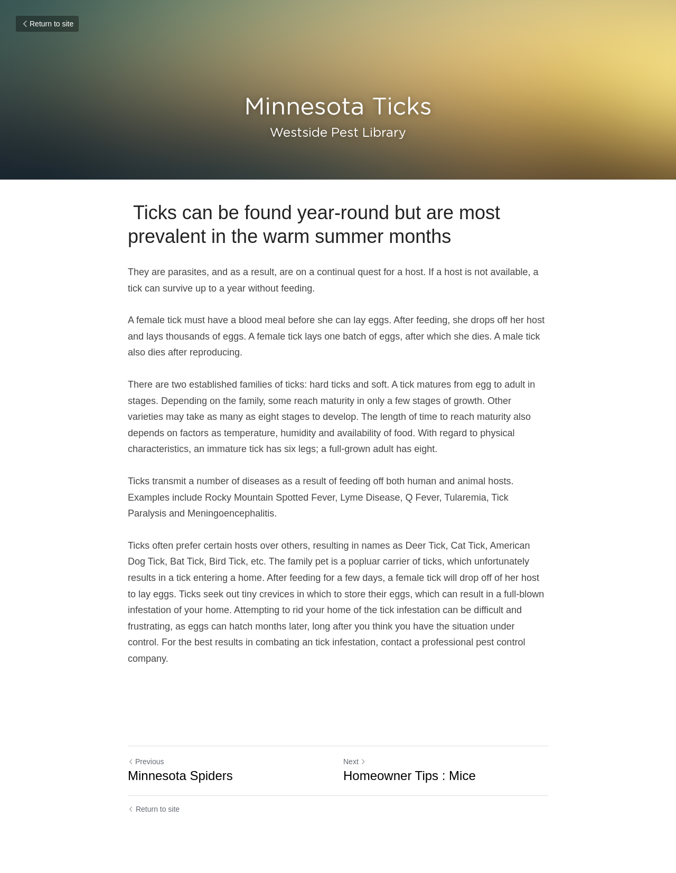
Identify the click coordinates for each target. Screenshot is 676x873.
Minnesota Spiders (180, 775)
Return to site (47, 24)
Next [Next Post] (354, 761)
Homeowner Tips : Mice (409, 775)
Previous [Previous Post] (146, 761)
